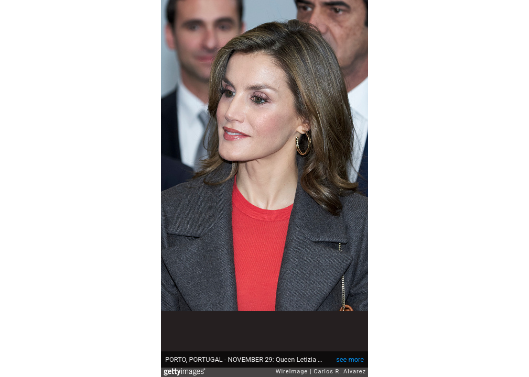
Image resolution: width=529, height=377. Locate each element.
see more (350, 359)
